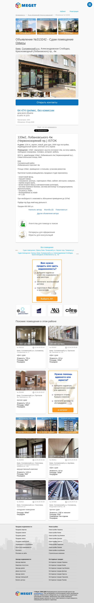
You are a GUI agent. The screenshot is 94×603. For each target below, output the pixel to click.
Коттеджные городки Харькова (58, 577)
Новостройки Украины (56, 529)
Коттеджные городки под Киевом (59, 568)
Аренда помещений (22, 577)
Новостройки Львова (55, 547)
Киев (18, 48)
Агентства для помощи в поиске (43, 223)
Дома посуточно (21, 571)
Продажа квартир (21, 529)
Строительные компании (56, 553)
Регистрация (74, 11)
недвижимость (52, 127)
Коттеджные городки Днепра (58, 571)
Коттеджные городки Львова (58, 580)
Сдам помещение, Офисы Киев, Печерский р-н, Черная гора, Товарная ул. (48, 250)
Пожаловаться (61, 210)
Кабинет (63, 11)
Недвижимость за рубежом (24, 544)
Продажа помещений (22, 541)
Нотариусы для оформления (42, 232)
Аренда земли (20, 574)
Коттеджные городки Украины (58, 562)
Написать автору (35, 210)
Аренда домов (20, 568)
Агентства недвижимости (23, 547)
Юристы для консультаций (41, 235)
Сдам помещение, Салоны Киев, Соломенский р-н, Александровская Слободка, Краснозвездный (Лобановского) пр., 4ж (45, 254)
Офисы (21, 43)
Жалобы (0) (48, 210)
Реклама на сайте (21, 553)
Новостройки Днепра (55, 538)
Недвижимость (20, 15)
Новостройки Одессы (55, 541)
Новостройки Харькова (56, 544)
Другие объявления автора (48, 213)
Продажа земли (20, 538)
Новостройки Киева (55, 532)
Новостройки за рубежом (57, 550)
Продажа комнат (21, 532)
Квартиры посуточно (22, 565)
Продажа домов (21, 535)
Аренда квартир (21, 562)
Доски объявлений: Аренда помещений (40, 15)
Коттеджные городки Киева (57, 565)
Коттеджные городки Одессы (58, 574)
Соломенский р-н (30, 48)
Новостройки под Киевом (57, 535)
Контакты (19, 550)
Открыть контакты (47, 102)
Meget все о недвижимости (24, 593)
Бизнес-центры (20, 580)
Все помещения (47, 247)
